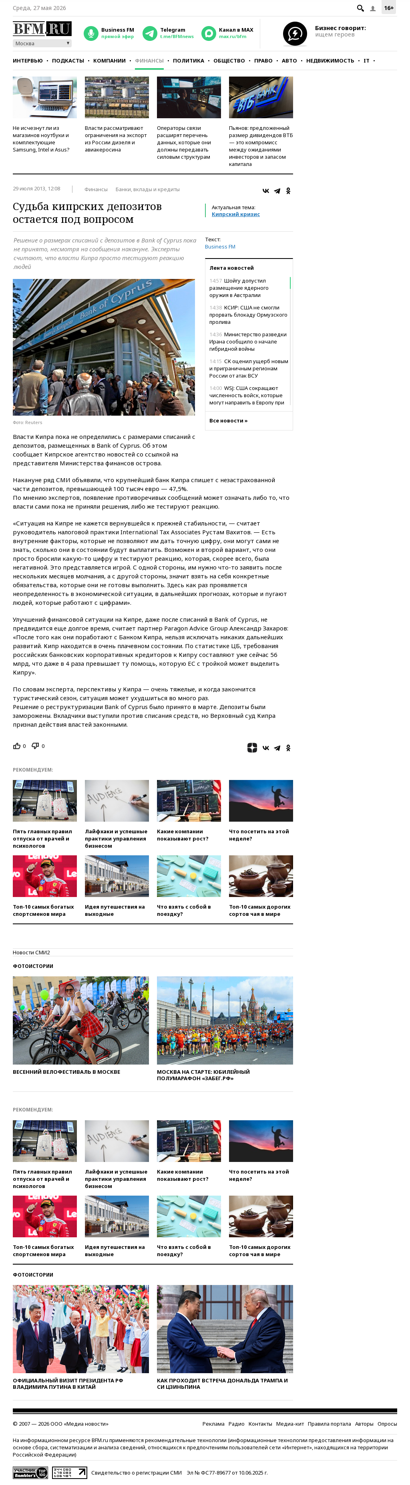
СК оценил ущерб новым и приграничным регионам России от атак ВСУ (248, 368)
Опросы (387, 1423)
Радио (237, 1423)
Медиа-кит (290, 1423)
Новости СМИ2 (31, 952)
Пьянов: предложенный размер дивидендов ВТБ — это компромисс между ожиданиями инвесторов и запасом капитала (261, 146)
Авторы (364, 1423)
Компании (109, 60)
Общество (229, 60)
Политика (188, 60)
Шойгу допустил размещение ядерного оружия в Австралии (239, 288)
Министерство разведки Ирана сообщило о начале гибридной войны (248, 341)
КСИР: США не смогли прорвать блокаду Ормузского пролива (248, 314)
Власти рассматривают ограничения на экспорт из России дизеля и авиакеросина (116, 138)
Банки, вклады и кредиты (148, 189)
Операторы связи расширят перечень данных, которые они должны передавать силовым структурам (184, 142)
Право (263, 60)
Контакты (260, 1423)
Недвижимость (330, 60)
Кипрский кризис (236, 214)
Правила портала (329, 1423)
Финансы (149, 60)
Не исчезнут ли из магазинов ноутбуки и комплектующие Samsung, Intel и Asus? (41, 138)
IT (367, 60)
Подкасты (68, 60)
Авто (289, 60)
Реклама (214, 1423)
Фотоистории (33, 966)
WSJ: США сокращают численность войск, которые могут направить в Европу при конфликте (246, 398)
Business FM (220, 246)
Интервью (28, 60)
